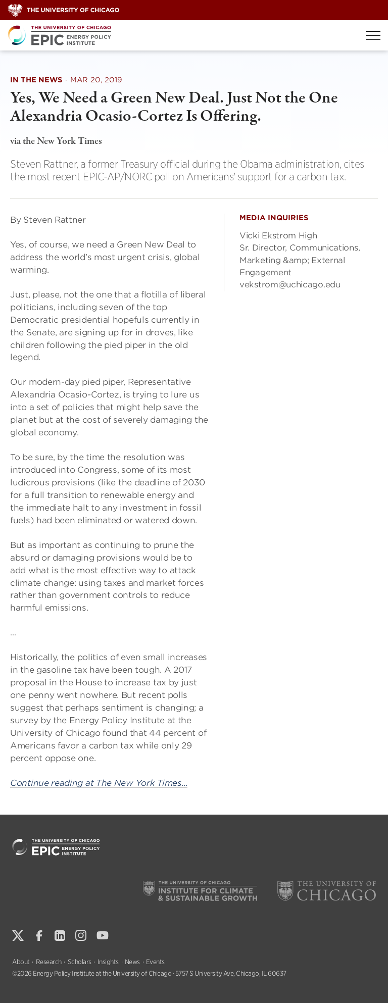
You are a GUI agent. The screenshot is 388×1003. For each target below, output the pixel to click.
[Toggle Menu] (373, 35)
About (21, 962)
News (132, 962)
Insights (108, 962)
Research (49, 962)
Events (155, 962)
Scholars (79, 962)
